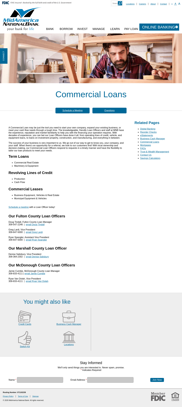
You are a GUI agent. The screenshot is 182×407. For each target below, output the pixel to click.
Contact (163, 4)
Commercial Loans (149, 142)
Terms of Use (23, 396)
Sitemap (35, 396)
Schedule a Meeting (72, 110)
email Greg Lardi (34, 232)
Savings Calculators (150, 158)
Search (120, 3)
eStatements (146, 135)
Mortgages (145, 145)
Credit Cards (24, 324)
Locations (130, 4)
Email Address (79, 380)
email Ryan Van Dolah (37, 281)
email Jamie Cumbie (35, 273)
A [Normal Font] (175, 3)
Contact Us (145, 155)
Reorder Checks (148, 132)
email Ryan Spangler (36, 240)
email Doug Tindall (35, 224)
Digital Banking (147, 129)
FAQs (143, 148)
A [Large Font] (179, 3)
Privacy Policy (8, 396)
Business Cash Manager (152, 138)
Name (12, 380)
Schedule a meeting (19, 207)
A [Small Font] (172, 4)
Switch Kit (25, 346)
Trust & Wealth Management (154, 151)
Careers (142, 4)
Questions (109, 110)
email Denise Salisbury (37, 257)
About (153, 4)
